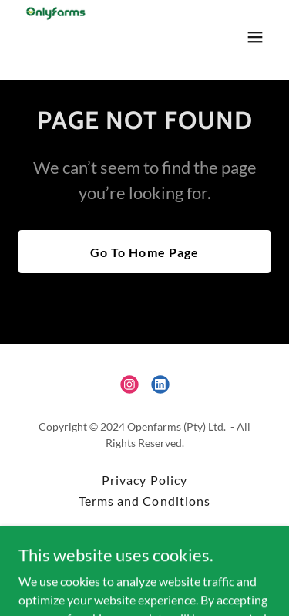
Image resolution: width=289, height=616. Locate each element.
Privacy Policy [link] (144, 479)
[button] (255, 37)
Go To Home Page (144, 252)
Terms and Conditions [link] (144, 500)
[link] (55, 37)
